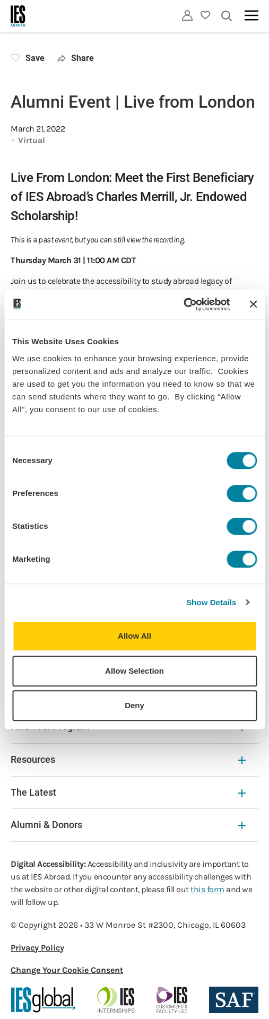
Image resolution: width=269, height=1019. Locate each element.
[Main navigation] (251, 15)
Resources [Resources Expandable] (128, 759)
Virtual (31, 140)
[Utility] (187, 15)
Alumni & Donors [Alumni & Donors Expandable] (128, 824)
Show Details (211, 602)
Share (75, 58)
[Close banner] (253, 304)
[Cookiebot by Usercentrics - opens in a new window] (183, 304)
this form (207, 889)
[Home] (19, 16)
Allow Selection (134, 670)
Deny (134, 705)
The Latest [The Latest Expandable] (128, 792)
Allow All (134, 635)
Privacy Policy (37, 948)
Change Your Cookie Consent (67, 970)
